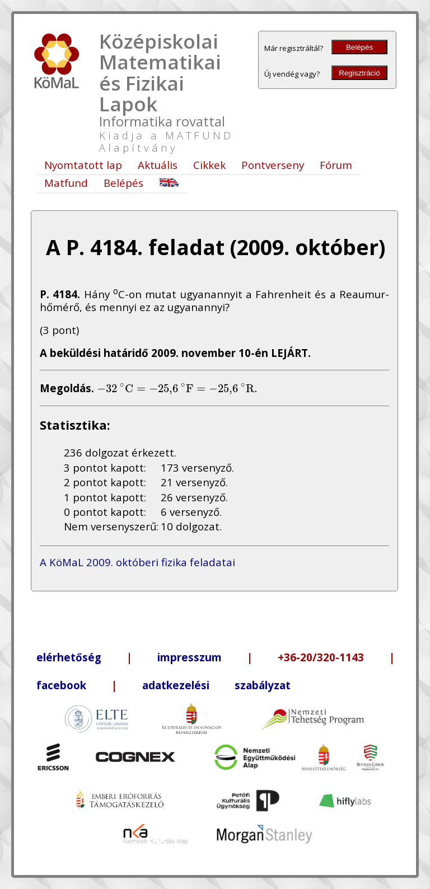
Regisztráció (359, 73)
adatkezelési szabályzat (216, 685)
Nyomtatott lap (83, 165)
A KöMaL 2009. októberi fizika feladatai (137, 562)
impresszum (189, 657)
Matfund (66, 183)
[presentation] (177, 388)
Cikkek (209, 165)
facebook (61, 685)
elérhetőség (68, 657)
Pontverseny (272, 165)
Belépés (359, 47)
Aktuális (157, 165)
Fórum (336, 165)
